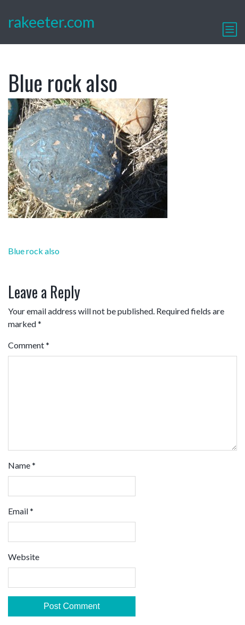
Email (20, 511)
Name (22, 465)
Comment (28, 345)
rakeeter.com (51, 22)
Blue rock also (34, 251)
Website (23, 557)
